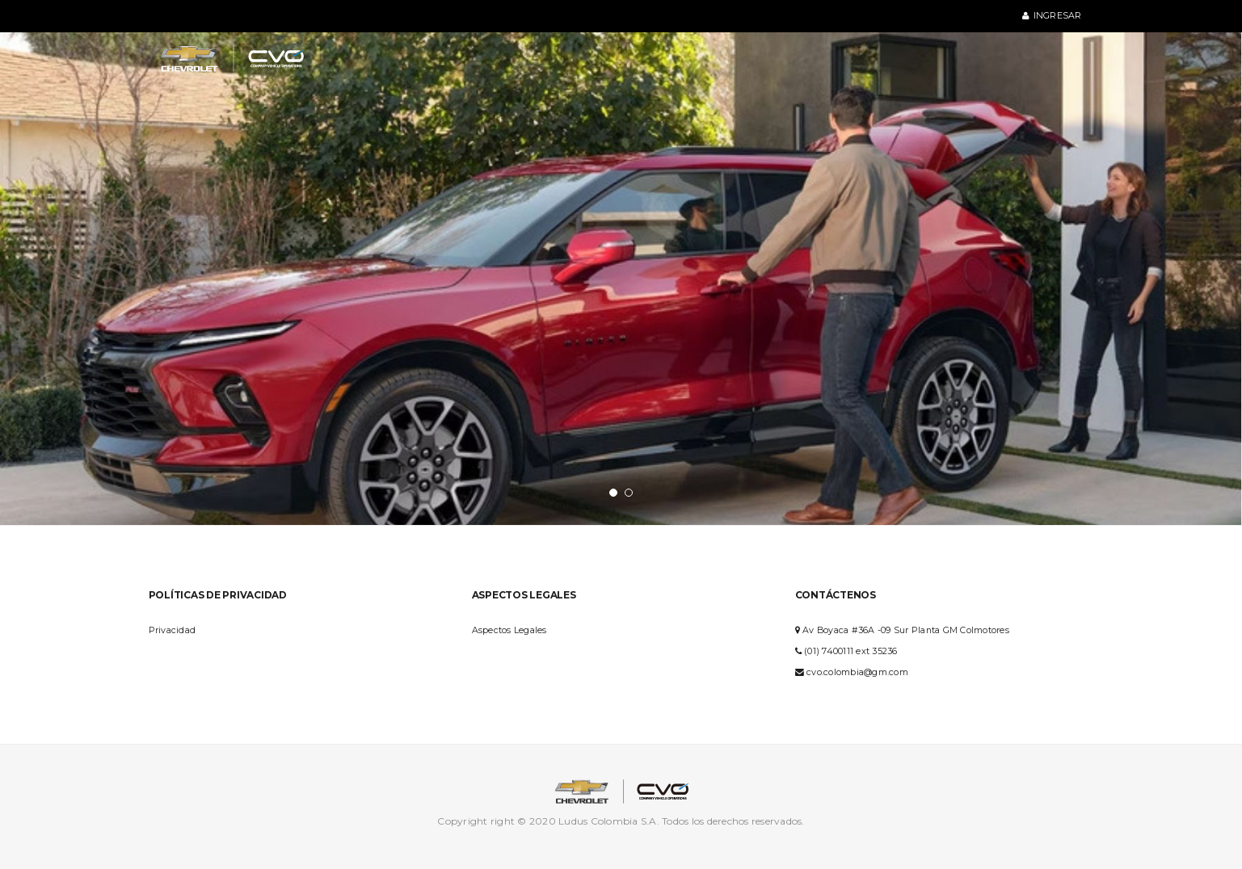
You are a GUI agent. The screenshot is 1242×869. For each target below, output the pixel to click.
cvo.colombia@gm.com (857, 672)
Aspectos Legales (509, 630)
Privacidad (172, 630)
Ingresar (1051, 15)
